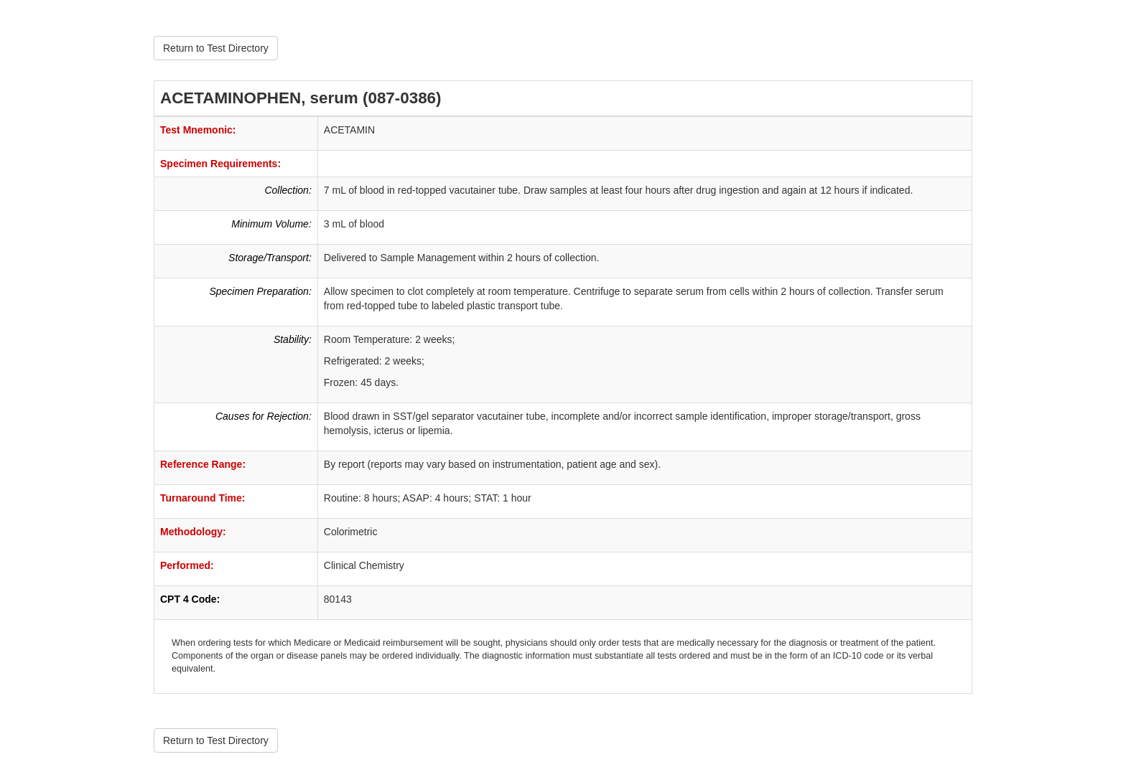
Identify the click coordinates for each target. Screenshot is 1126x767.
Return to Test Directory (216, 48)
